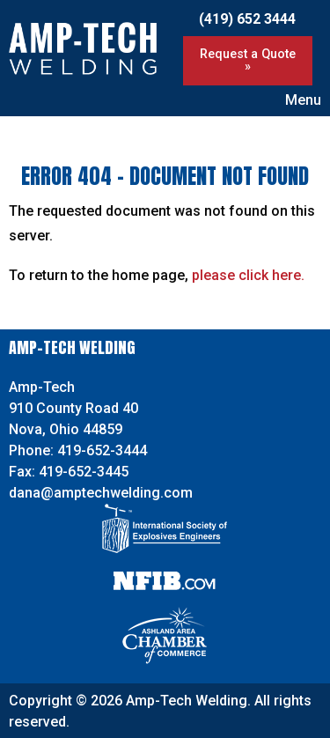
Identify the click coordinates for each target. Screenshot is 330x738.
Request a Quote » (248, 60)
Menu (294, 100)
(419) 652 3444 (247, 19)
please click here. (248, 275)
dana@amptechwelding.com (101, 492)
